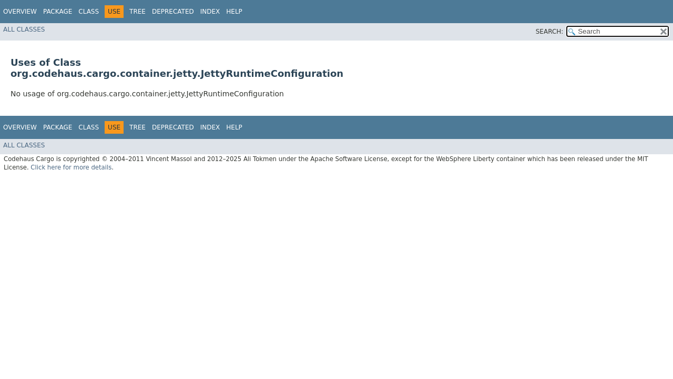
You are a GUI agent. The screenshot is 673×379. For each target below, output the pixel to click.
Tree (137, 11)
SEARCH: (550, 31)
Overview (20, 11)
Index (210, 11)
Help (234, 11)
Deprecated (173, 11)
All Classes (24, 29)
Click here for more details (70, 167)
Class (88, 11)
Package (57, 11)
